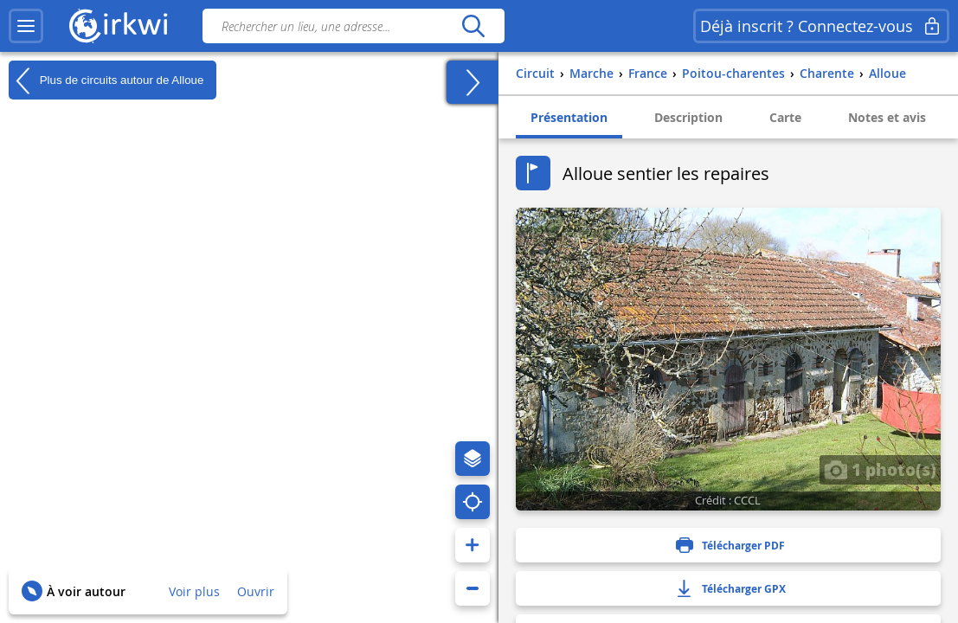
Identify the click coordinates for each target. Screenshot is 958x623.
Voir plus (194, 591)
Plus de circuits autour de (106, 80)
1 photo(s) (880, 469)
